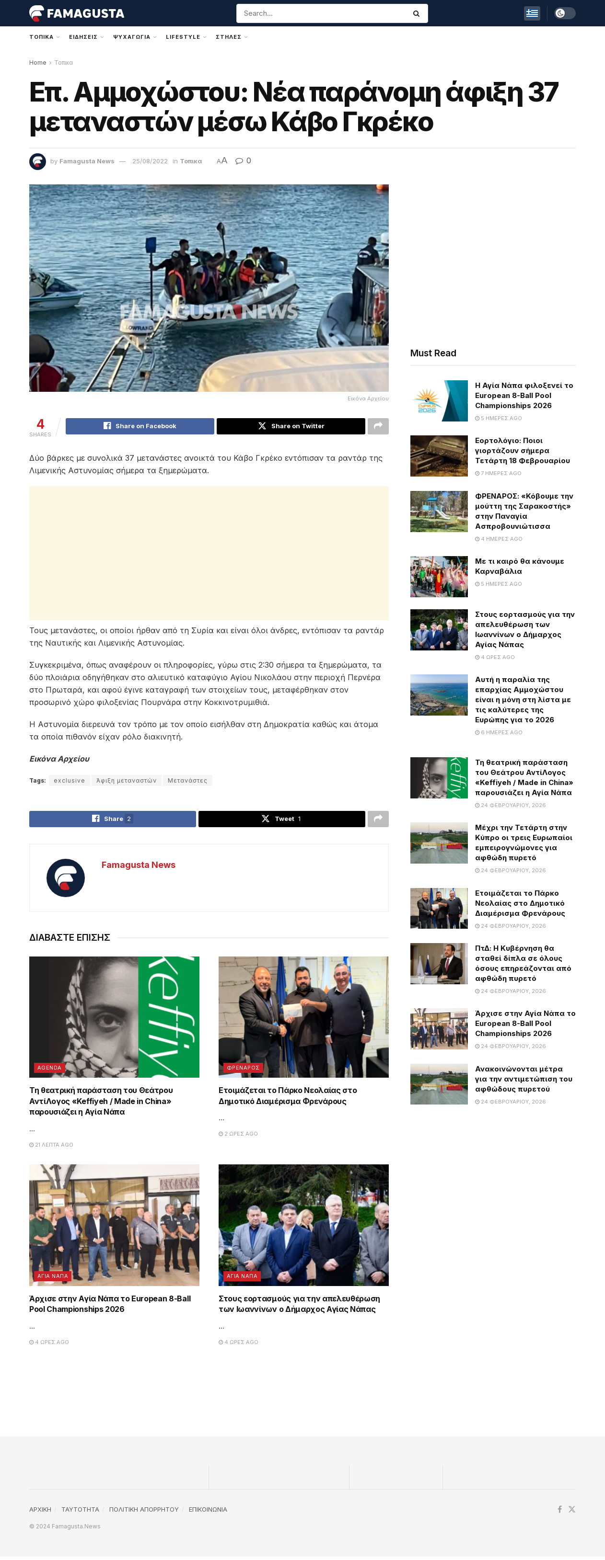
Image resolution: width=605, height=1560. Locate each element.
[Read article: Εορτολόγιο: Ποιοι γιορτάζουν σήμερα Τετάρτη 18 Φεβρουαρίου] (439, 456)
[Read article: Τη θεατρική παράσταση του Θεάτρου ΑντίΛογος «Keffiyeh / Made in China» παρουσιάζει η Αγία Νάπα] (114, 1021)
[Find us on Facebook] (560, 1513)
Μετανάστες (188, 782)
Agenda (49, 1071)
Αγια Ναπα (52, 1279)
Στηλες (229, 37)
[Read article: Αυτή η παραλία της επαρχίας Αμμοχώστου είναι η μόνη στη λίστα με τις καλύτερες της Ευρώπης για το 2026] (439, 695)
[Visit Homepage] (76, 13)
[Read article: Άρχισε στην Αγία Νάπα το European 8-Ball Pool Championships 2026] (114, 1228)
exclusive (69, 782)
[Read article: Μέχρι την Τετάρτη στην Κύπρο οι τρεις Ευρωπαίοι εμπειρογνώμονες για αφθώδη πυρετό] (439, 843)
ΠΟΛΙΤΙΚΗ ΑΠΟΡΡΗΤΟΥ (144, 1513)
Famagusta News (87, 161)
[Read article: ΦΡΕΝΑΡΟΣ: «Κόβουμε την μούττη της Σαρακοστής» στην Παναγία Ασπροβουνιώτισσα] (439, 511)
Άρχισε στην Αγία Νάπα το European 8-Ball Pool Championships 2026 (525, 1023)
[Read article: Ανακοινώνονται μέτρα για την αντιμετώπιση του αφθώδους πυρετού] (439, 1084)
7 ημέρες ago (498, 473)
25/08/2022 (150, 161)
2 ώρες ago (238, 1137)
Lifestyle (183, 37)
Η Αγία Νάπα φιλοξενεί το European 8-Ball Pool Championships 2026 (524, 395)
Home (38, 62)
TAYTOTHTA (80, 1513)
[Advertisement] (209, 555)
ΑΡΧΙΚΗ (40, 1513)
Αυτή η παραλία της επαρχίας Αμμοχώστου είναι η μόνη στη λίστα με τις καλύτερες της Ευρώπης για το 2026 (523, 699)
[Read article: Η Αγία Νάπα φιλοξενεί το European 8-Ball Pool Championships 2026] (439, 400)
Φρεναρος (243, 1071)
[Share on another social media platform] (378, 427)
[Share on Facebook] (140, 427)
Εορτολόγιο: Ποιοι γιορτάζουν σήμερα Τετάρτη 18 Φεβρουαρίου (522, 450)
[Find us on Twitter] (572, 1513)
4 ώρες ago (49, 1345)
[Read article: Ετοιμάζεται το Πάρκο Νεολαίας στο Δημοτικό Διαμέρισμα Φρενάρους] (304, 1021)
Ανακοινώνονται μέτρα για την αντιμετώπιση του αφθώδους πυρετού (523, 1078)
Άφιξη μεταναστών (126, 782)
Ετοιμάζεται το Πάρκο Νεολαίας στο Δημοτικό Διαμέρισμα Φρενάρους (520, 903)
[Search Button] (418, 13)
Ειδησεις (83, 37)
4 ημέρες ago (499, 538)
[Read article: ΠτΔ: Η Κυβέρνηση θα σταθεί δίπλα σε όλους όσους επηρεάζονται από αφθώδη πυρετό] (439, 963)
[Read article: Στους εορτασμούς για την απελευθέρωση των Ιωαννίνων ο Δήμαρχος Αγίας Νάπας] (304, 1228)
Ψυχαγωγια (132, 37)
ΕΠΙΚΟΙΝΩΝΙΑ (208, 1513)
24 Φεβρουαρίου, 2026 (510, 805)
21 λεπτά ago (51, 1148)
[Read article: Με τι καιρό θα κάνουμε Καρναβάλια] (439, 576)
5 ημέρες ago (498, 418)
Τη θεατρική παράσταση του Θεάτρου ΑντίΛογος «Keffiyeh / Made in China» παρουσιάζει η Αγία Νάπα (101, 1104)
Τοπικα (41, 37)
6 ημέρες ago (499, 732)
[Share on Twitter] (291, 427)
